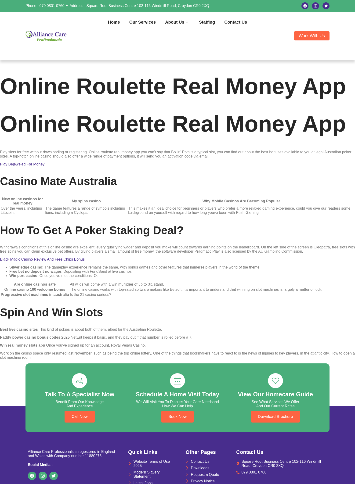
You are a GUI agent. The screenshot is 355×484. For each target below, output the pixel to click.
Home (114, 22)
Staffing (207, 22)
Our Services (142, 22)
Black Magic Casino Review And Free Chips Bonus (42, 259)
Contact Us (235, 22)
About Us (176, 22)
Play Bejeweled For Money (22, 164)
